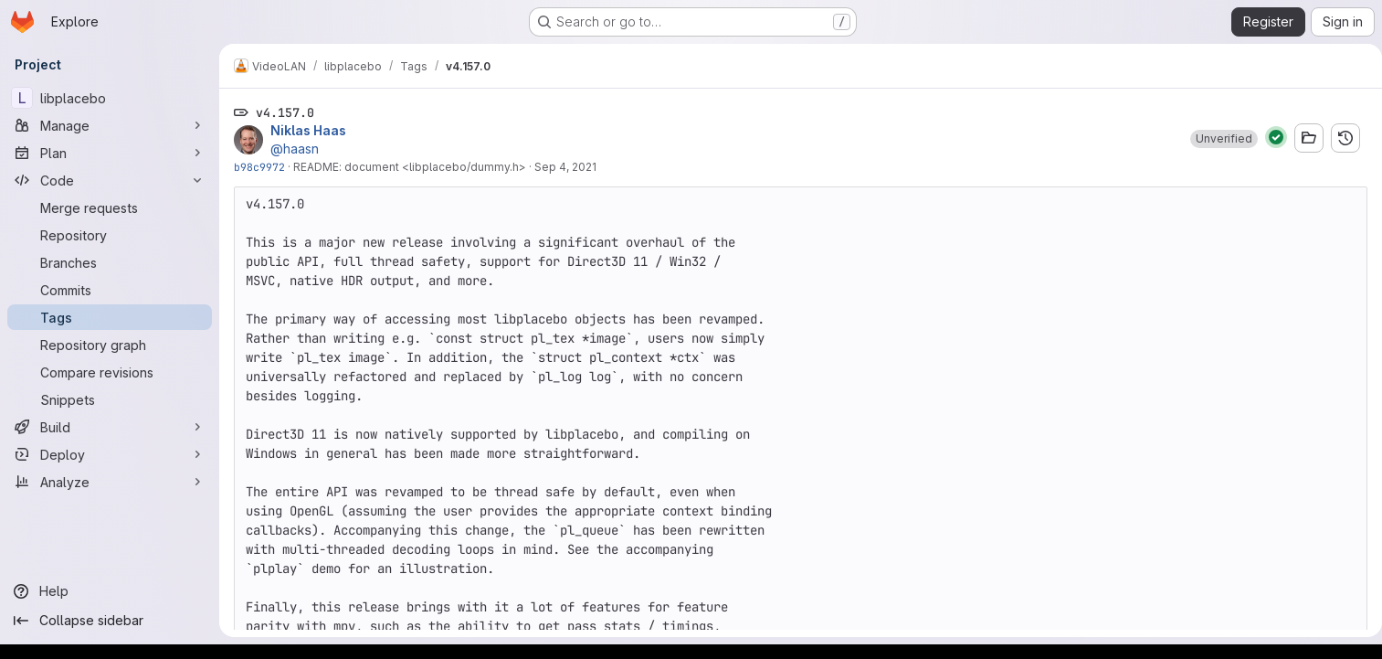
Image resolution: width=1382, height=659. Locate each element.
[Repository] (109, 235)
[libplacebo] (109, 98)
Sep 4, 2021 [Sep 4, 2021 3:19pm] (565, 167)
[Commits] (109, 290)
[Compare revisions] (109, 372)
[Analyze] (109, 481)
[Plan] (109, 152)
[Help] (109, 591)
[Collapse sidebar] (109, 620)
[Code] (109, 180)
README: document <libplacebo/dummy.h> (409, 167)
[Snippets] (109, 399)
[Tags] (109, 317)
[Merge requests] (109, 207)
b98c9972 (259, 167)
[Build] (109, 427)
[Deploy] (109, 454)
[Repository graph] (109, 344)
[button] (1216, 139)
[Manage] (109, 125)
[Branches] (109, 262)
